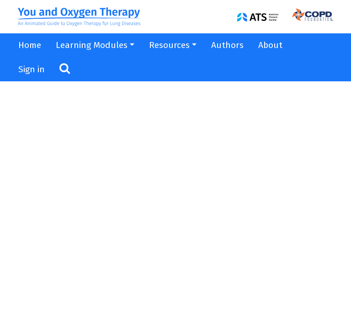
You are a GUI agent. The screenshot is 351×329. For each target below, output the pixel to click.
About (270, 45)
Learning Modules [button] (92, 45)
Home (29, 45)
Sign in (31, 69)
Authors (227, 45)
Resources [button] (169, 45)
